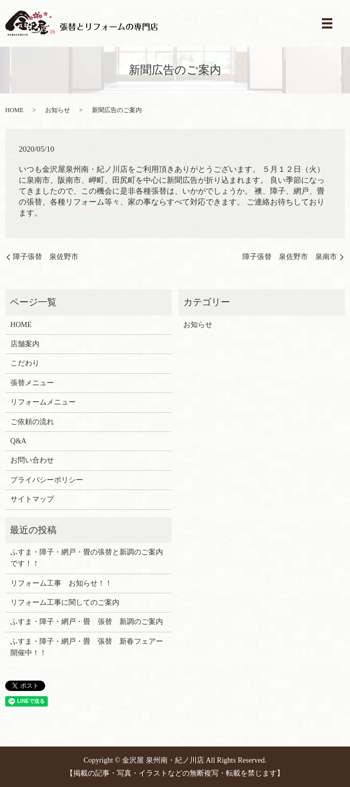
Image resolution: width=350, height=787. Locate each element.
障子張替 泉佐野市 (45, 257)
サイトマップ (32, 499)
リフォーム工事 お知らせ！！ (61, 583)
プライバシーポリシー (46, 480)
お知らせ (57, 110)
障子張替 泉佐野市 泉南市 (290, 257)
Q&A (18, 441)
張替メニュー (32, 383)
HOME (14, 110)
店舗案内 (24, 344)
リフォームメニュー (43, 402)
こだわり (24, 363)
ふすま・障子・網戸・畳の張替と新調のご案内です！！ (86, 557)
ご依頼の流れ (32, 422)
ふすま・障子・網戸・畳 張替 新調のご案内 (86, 622)
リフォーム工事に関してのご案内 (64, 602)
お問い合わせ (32, 460)
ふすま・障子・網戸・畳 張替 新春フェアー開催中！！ (86, 647)
